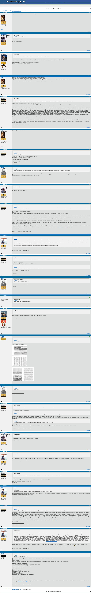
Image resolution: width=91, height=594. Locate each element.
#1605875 (15, 169)
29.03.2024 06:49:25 (4, 203)
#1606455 (15, 340)
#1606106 (15, 239)
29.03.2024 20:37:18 (4, 255)
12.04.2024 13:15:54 (4, 551)
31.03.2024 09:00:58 (4, 277)
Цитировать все (88, 31)
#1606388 (15, 300)
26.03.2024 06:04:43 (4, 12)
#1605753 (15, 36)
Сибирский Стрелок (4, 53)
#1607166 (15, 509)
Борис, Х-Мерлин (4, 34)
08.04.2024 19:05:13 (4, 485)
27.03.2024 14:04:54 (4, 96)
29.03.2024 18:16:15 (4, 235)
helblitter (2, 97)
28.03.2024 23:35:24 (4, 184)
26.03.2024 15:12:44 (4, 75)
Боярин (2, 77)
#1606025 (15, 207)
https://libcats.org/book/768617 (18, 341)
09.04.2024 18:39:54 (4, 528)
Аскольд (2, 336)
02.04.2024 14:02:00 (4, 432)
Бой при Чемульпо (18, 11)
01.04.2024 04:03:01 (4, 335)
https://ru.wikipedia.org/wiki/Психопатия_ (24, 581)
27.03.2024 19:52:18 (4, 149)
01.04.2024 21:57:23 (4, 403)
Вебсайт (2, 29)
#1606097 (15, 280)
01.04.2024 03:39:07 (4, 308)
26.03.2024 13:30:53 (4, 52)
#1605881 (15, 153)
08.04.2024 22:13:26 (4, 505)
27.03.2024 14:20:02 (4, 129)
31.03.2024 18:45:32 (4, 295)
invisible (2, 487)
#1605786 (15, 413)
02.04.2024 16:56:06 (4, 451)
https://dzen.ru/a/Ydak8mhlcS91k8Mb (51, 520)
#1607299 (15, 555)
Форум (13, 11)
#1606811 (15, 489)
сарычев (2, 167)
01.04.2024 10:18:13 (4, 384)
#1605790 (15, 421)
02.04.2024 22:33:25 (4, 471)
